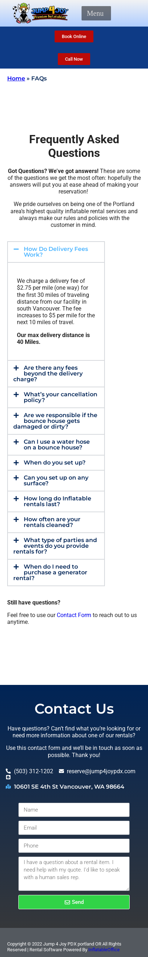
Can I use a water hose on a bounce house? (57, 444)
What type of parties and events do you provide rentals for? (55, 546)
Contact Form (74, 615)
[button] (95, 13)
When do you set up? (54, 462)
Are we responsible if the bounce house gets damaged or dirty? (55, 421)
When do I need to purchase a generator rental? (50, 572)
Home (16, 78)
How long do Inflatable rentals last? (57, 501)
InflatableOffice (104, 949)
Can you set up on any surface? (56, 480)
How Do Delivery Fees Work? (56, 252)
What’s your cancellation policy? (60, 397)
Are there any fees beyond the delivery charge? (48, 373)
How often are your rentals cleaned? (52, 522)
